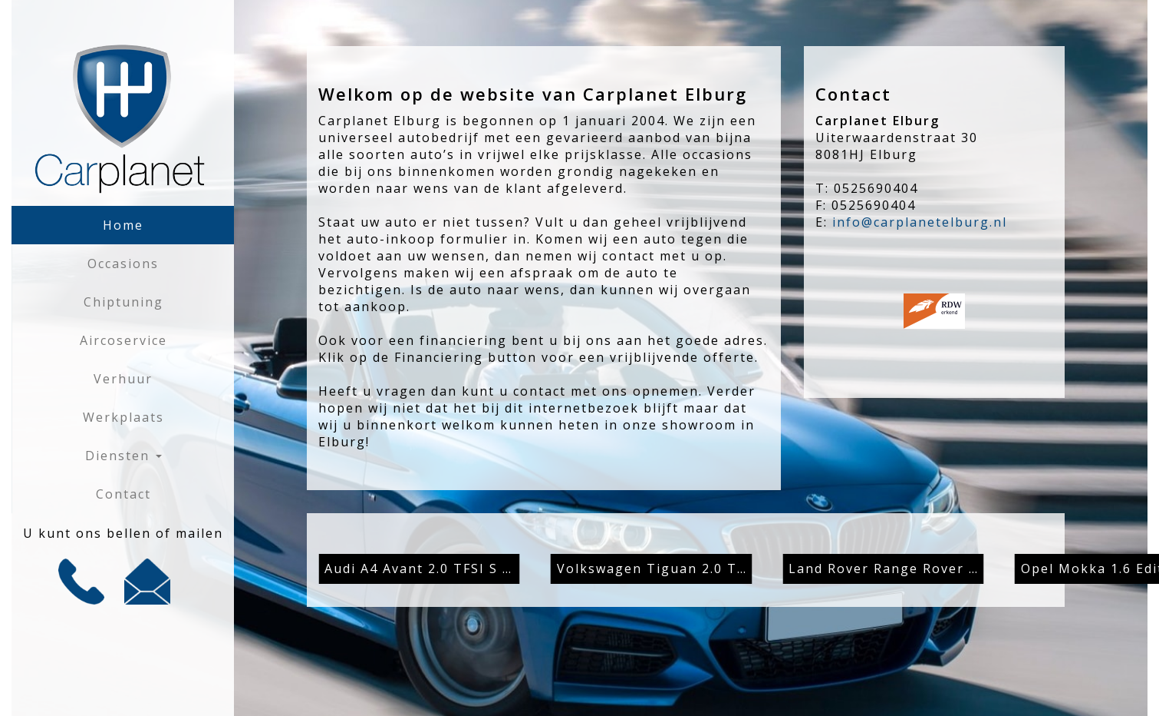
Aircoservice (123, 340)
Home (123, 225)
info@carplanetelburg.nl (919, 222)
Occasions (123, 263)
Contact (123, 494)
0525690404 (876, 188)
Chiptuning (123, 301)
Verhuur (123, 378)
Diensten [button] (123, 455)
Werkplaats (123, 417)
